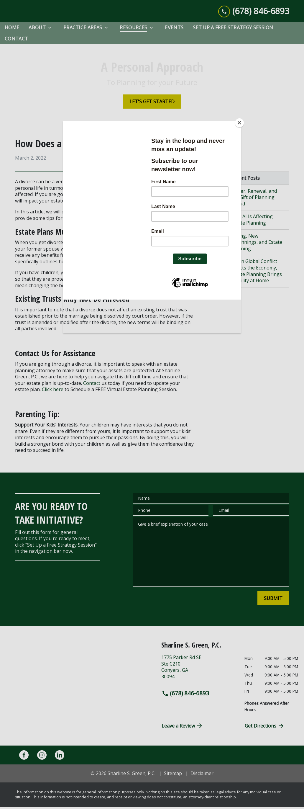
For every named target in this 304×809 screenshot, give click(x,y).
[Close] (239, 122)
